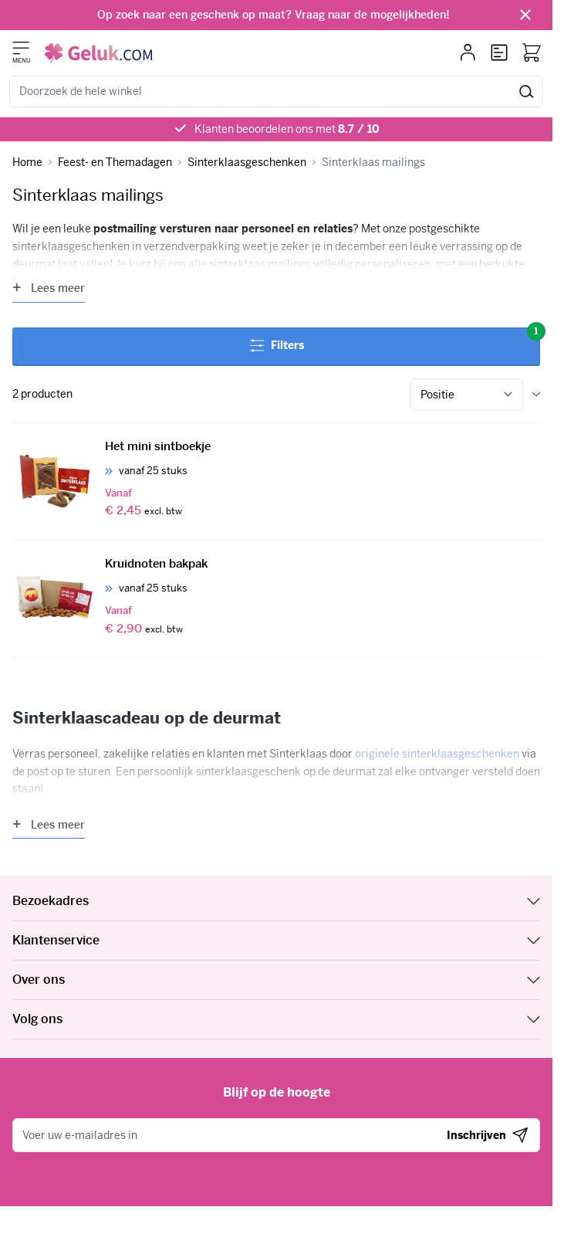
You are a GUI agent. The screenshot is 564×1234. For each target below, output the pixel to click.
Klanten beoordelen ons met (287, 129)
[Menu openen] (20, 47)
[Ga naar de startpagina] (98, 52)
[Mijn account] (468, 52)
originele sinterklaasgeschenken (437, 754)
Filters (395, 340)
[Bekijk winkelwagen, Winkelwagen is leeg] (531, 52)
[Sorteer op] (466, 394)
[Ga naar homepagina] (27, 162)
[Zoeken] (526, 91)
